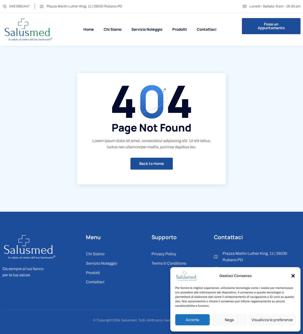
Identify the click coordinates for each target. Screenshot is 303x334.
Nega (229, 319)
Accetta (192, 319)
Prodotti (179, 29)
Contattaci (206, 29)
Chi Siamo (113, 29)
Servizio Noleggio (146, 29)
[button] (293, 275)
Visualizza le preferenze (272, 319)
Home (88, 29)
